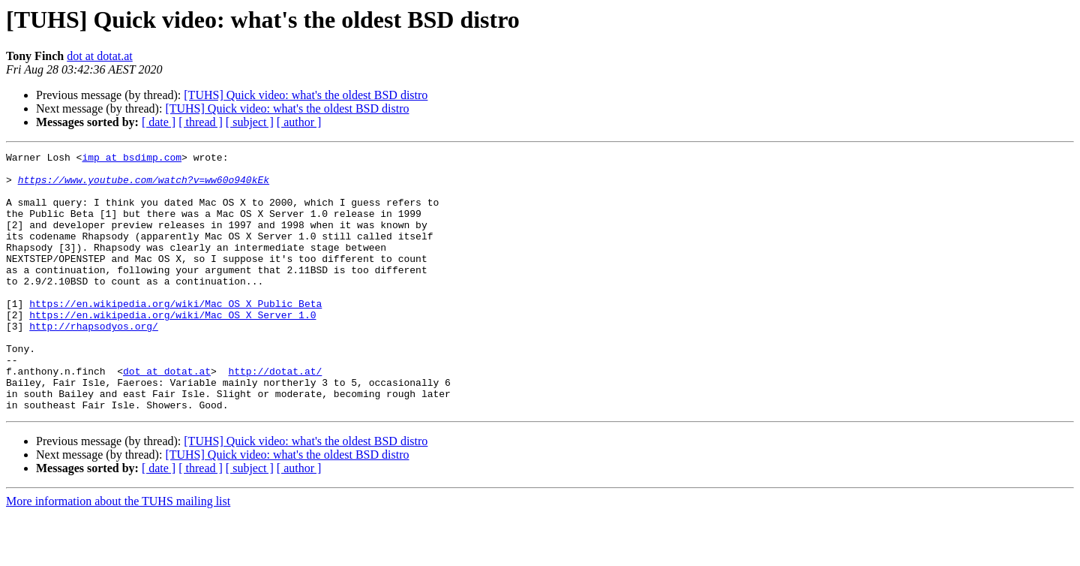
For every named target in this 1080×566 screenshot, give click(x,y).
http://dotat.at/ (275, 416)
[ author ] (299, 122)
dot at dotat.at (100, 56)
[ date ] (159, 122)
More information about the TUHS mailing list (118, 552)
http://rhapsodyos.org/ (93, 362)
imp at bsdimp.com (132, 159)
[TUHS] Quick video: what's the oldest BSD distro (306, 95)
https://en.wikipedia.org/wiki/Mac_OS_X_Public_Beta (175, 335)
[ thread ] (200, 122)
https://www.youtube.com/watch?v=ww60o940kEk (143, 186)
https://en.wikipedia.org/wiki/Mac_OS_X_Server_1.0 (172, 348)
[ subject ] (250, 122)
